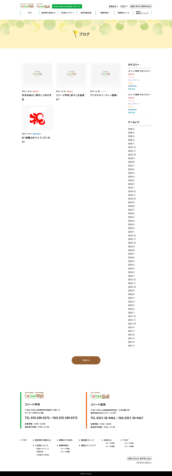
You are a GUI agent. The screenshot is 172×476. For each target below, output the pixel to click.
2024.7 (131, 209)
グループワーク (134, 80)
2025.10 (132, 154)
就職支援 (131, 89)
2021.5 (131, 338)
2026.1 (131, 143)
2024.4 (131, 220)
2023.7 (131, 253)
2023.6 (131, 257)
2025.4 (131, 176)
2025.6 (131, 169)
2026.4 (131, 132)
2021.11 (132, 320)
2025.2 (131, 184)
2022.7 (131, 298)
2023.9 (131, 246)
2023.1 (131, 276)
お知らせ (36, 91)
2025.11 (132, 151)
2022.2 (131, 309)
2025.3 (131, 180)
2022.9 (131, 290)
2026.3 (131, 136)
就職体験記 (37, 134)
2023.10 (132, 242)
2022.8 (131, 294)
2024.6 (131, 213)
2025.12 (132, 147)
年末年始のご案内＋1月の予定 (36, 97)
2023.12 (132, 235)
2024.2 (131, 228)
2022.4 (131, 301)
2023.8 (131, 250)
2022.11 (132, 283)
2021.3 (131, 345)
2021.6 (131, 334)
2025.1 (131, 187)
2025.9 (131, 158)
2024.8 (131, 206)
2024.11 (132, 195)
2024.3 (131, 224)
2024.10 (132, 198)
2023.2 (131, 272)
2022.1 (131, 312)
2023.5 (131, 261)
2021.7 (131, 331)
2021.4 (131, 342)
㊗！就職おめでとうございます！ (36, 139)
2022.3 (131, 305)
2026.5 (131, 129)
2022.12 (132, 279)
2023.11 (132, 239)
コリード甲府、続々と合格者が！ (70, 97)
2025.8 (131, 162)
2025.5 (131, 173)
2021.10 (132, 323)
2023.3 (131, 268)
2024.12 (132, 191)
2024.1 (131, 231)
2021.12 (132, 316)
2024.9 (131, 202)
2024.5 (131, 217)
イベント (104, 91)
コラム (130, 83)
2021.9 (131, 327)
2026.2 (131, 140)
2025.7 (131, 165)
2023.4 (131, 264)
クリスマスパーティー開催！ (104, 95)
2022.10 (132, 287)
